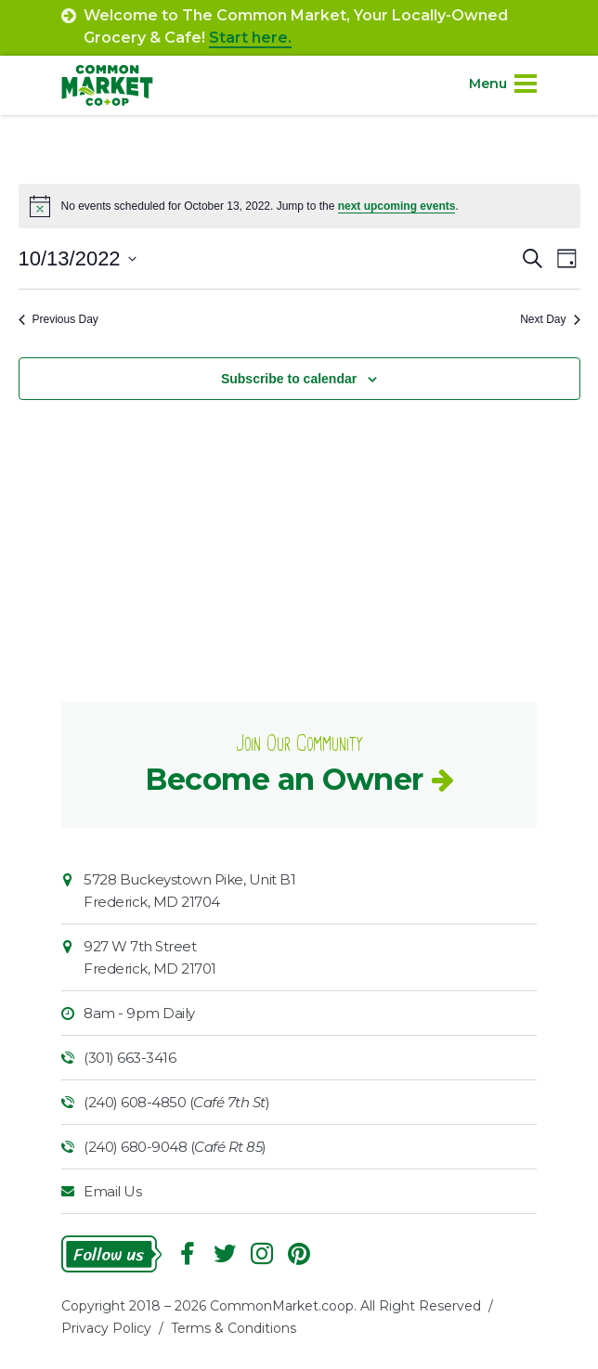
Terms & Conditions (233, 1328)
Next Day (549, 319)
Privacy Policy (106, 1328)
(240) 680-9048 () (175, 1147)
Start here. (250, 37)
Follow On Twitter (224, 1253)
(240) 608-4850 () (176, 1102)
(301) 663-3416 (130, 1057)
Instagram (261, 1253)
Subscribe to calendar (289, 378)
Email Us (112, 1191)
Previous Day (58, 319)
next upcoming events (397, 206)
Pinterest (299, 1253)
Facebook (187, 1253)
